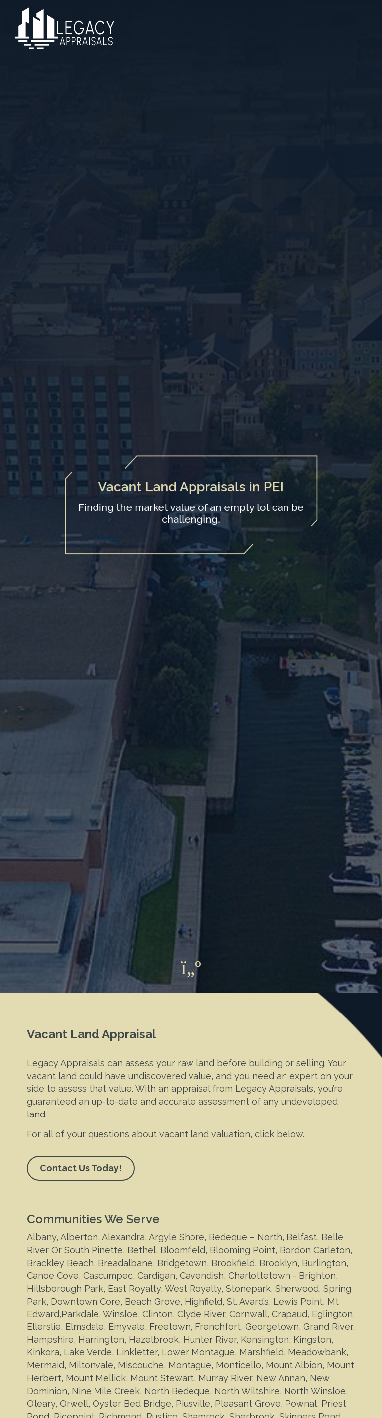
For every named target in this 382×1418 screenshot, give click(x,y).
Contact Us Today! (81, 1168)
